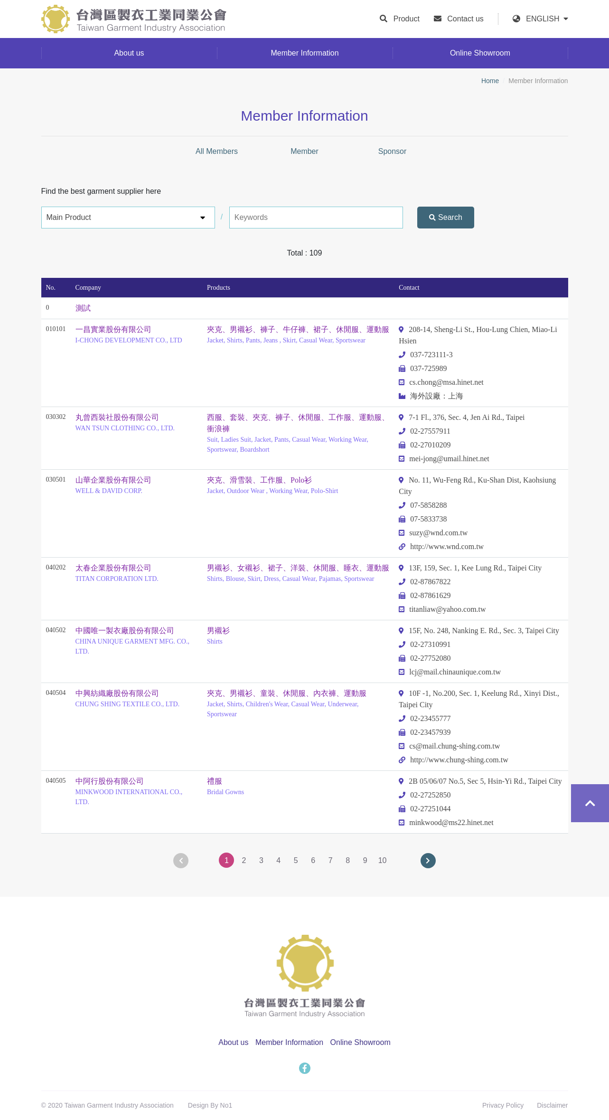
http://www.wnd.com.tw (441, 546)
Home (490, 81)
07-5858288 (423, 505)
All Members (217, 151)
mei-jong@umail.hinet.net (444, 459)
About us (233, 1042)
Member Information (289, 1042)
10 (382, 860)
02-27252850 (424, 795)
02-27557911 (424, 431)
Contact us (465, 19)
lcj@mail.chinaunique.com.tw (450, 672)
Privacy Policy (503, 1105)
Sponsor (392, 151)
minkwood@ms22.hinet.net (446, 822)
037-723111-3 (425, 355)
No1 (226, 1105)
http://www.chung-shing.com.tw (453, 760)
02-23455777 (424, 718)
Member (304, 151)
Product (407, 19)
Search (445, 217)
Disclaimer (552, 1105)
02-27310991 (424, 644)
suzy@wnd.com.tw (433, 533)
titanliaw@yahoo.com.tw (442, 609)
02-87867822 (424, 582)
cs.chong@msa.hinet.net (441, 382)
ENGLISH (547, 19)
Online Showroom (360, 1042)
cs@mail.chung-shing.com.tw (449, 746)
